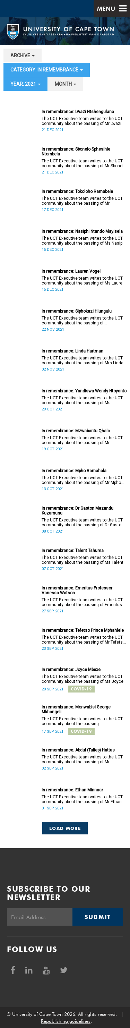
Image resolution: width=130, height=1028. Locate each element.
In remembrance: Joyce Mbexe (71, 669)
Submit (98, 917)
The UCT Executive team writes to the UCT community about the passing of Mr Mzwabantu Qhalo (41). (82, 440)
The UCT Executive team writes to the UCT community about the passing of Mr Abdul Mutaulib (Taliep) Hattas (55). (82, 759)
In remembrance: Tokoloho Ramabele (77, 191)
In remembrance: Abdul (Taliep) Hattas (78, 750)
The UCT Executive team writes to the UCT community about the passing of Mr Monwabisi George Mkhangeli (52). (82, 721)
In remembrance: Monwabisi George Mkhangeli (76, 709)
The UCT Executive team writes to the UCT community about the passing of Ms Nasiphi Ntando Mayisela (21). (84, 241)
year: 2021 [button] (25, 84)
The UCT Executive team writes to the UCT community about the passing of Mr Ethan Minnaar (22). (82, 799)
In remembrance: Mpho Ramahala (74, 470)
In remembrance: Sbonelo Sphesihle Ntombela (76, 151)
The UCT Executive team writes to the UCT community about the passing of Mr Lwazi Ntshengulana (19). (82, 121)
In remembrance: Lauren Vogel (71, 271)
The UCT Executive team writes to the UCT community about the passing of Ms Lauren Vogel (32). (83, 281)
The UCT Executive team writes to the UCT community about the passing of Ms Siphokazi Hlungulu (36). (82, 320)
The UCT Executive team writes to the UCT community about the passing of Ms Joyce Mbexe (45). (82, 679)
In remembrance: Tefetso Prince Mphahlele (83, 630)
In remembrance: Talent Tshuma (73, 550)
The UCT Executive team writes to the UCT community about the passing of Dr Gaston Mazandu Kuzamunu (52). (83, 522)
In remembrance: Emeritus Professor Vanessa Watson (77, 590)
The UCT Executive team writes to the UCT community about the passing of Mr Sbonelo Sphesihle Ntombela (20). (84, 163)
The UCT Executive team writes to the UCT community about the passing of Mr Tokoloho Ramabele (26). (82, 201)
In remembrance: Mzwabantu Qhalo (76, 430)
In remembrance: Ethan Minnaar (72, 790)
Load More (65, 828)
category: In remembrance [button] (46, 70)
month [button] (65, 84)
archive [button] (22, 55)
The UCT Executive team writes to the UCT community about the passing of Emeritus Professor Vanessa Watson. (82, 602)
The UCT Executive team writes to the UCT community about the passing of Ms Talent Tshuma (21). (82, 560)
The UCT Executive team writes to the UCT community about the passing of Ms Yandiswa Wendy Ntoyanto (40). (82, 400)
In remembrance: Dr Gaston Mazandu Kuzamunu (77, 511)
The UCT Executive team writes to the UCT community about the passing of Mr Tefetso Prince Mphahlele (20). (83, 640)
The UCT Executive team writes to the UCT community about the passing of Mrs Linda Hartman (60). (82, 360)
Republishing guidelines (65, 1021)
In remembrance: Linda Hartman (72, 351)
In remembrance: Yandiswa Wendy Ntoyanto (84, 391)
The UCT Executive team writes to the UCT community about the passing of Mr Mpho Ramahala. (82, 480)
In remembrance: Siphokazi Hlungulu (77, 311)
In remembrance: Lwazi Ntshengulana (78, 111)
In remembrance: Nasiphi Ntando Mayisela (82, 231)
